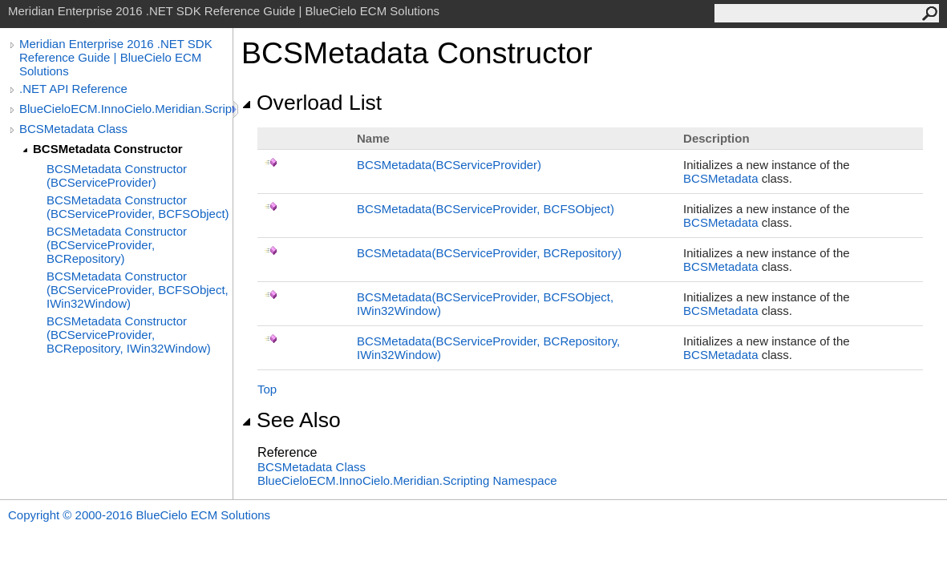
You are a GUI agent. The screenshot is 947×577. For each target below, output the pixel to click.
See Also (291, 420)
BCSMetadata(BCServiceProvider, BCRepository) (489, 253)
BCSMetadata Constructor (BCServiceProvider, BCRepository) (117, 244)
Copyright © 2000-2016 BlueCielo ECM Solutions (139, 515)
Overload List (311, 103)
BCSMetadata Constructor (108, 148)
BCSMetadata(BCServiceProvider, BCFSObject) (485, 209)
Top (267, 389)
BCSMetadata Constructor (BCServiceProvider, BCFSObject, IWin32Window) (138, 289)
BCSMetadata (720, 178)
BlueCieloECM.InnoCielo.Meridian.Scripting (126, 108)
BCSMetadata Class (73, 128)
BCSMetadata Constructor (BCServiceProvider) (117, 175)
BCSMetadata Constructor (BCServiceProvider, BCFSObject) (138, 206)
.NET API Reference (73, 88)
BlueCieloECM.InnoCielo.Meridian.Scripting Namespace (407, 480)
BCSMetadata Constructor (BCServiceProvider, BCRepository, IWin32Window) (129, 334)
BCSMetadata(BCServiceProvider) (449, 164)
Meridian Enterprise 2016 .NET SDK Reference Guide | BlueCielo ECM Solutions (115, 57)
